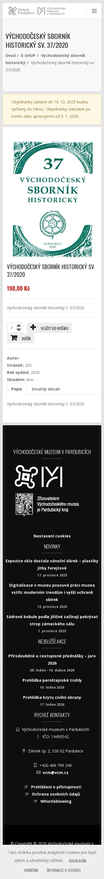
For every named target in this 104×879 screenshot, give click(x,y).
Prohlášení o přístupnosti (55, 786)
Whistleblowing (55, 801)
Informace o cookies (64, 870)
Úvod (11, 55)
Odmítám (31, 870)
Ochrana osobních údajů (55, 794)
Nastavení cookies (52, 536)
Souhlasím (77, 861)
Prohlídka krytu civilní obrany (52, 697)
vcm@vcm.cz (56, 772)
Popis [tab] (16, 389)
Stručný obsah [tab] (46, 389)
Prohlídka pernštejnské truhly (52, 680)
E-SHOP (28, 55)
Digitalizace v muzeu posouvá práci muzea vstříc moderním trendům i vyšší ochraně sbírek (52, 592)
